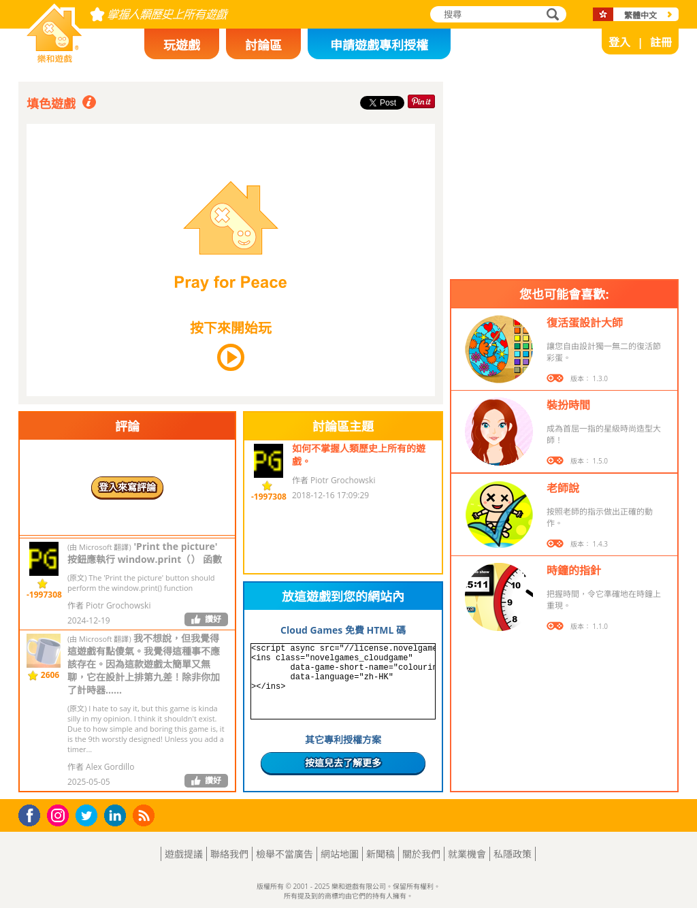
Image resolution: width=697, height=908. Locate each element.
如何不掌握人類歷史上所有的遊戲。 (358, 455)
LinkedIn (117, 816)
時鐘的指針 (574, 570)
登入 (619, 42)
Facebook (33, 814)
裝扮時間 (568, 405)
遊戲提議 (184, 853)
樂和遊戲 (43, 58)
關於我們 (421, 853)
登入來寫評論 (127, 487)
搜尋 (551, 15)
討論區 (263, 45)
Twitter (89, 816)
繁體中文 (640, 15)
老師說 (563, 488)
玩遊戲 (181, 45)
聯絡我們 (229, 853)
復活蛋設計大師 (585, 322)
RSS (145, 815)
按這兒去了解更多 (343, 762)
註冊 (661, 42)
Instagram (60, 814)
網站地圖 (340, 853)
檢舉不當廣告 (284, 853)
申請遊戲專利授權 (379, 45)
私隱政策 (512, 853)
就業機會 (467, 853)
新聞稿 (380, 853)
